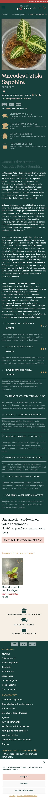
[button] (44, 762)
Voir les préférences (24, 791)
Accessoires (7, 676)
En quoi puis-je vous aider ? (23, 540)
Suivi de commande (11, 722)
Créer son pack (9, 658)
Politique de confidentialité (27, 796)
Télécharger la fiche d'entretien (16, 99)
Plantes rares (8, 672)
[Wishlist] (39, 8)
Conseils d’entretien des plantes (17, 704)
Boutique (6, 654)
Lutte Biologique (9, 681)
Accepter (24, 777)
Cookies (12, 796)
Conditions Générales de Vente (16, 740)
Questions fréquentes (12, 700)
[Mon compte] (34, 8)
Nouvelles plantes (19, 15)
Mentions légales (10, 735)
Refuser (24, 784)
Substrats (6, 667)
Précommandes (9, 690)
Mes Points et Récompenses (15, 727)
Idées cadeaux (8, 685)
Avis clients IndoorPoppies (14, 713)
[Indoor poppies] (23, 7)
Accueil (5, 15)
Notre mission (8, 709)
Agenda (5, 718)
